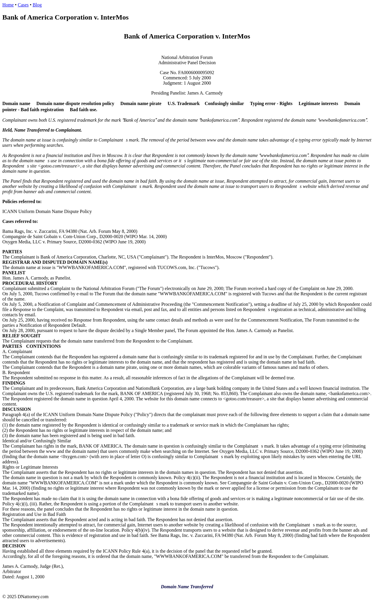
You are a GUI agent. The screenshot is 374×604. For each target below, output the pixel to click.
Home (8, 4)
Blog (37, 4)
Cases (23, 4)
